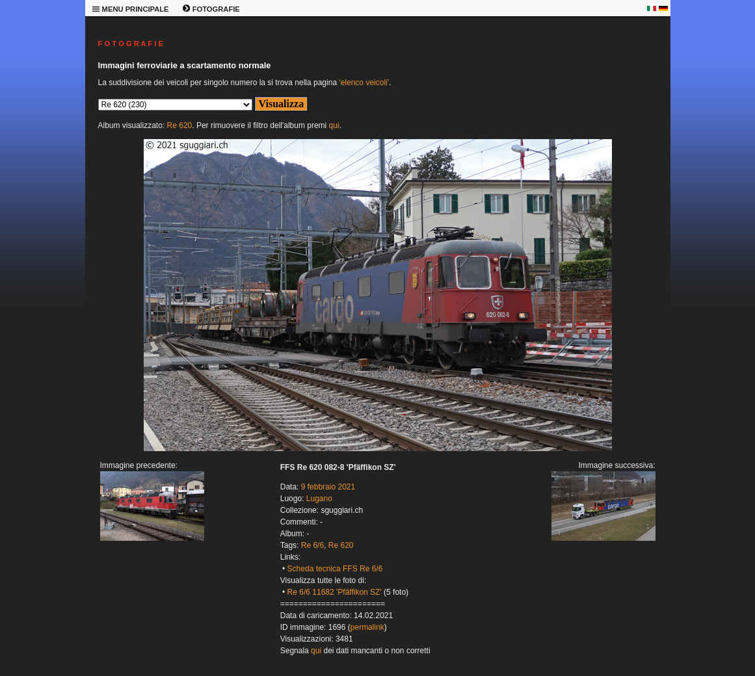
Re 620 (179, 125)
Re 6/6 (312, 545)
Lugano (319, 498)
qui (334, 125)
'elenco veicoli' (364, 82)
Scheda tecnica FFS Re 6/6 (335, 568)
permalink (367, 627)
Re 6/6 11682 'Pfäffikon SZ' (334, 592)
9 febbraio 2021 (328, 486)
